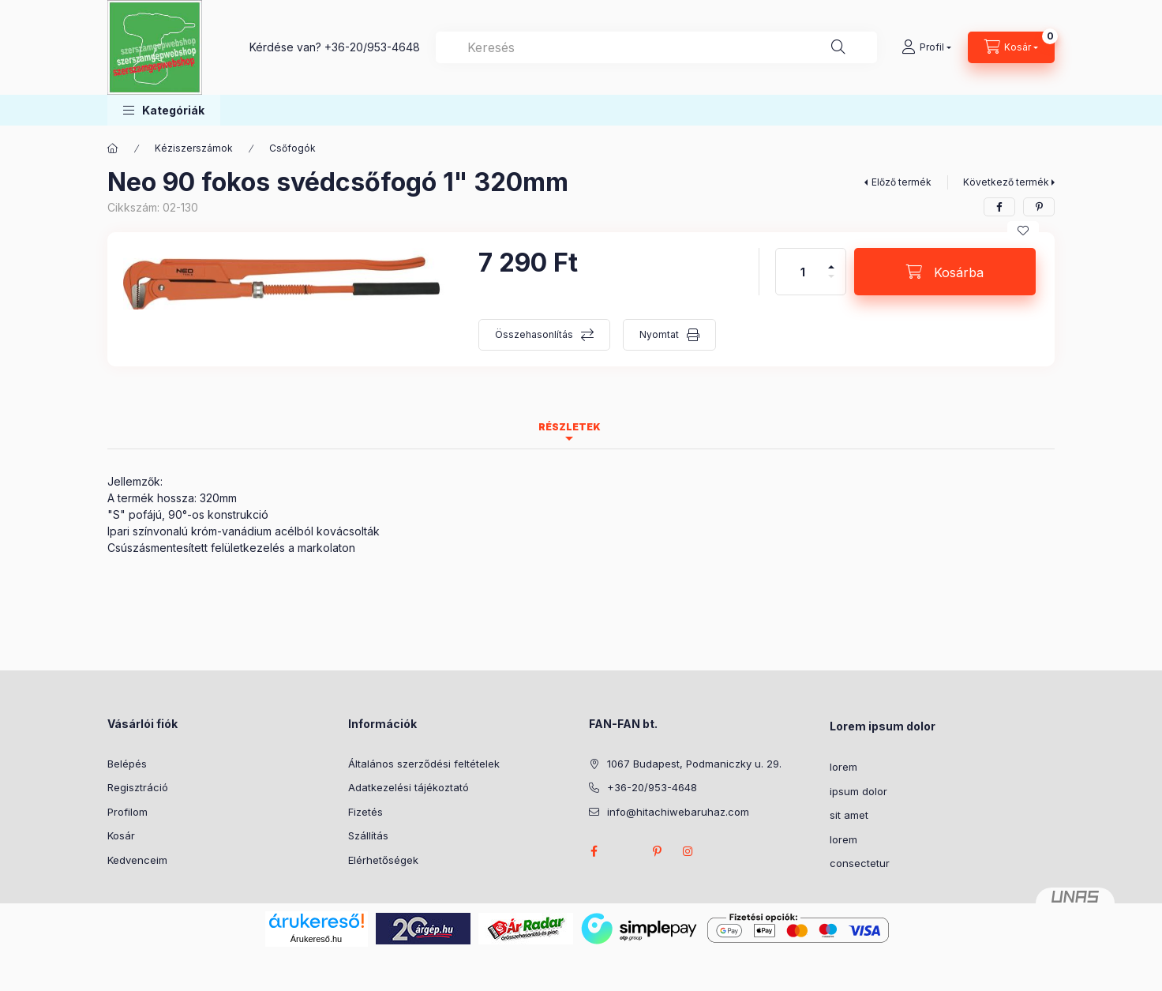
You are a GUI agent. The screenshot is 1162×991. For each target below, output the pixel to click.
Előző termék (901, 182)
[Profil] (926, 47)
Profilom (127, 811)
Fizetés (365, 811)
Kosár (121, 835)
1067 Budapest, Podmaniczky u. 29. (694, 763)
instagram (688, 851)
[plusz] (831, 260)
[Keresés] (838, 47)
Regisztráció (137, 787)
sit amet (849, 815)
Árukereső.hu (316, 939)
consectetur (860, 863)
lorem (843, 766)
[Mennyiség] (803, 272)
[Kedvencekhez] (1023, 230)
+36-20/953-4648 (372, 47)
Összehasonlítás (534, 334)
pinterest (657, 851)
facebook (593, 851)
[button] (163, 110)
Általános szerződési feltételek (424, 763)
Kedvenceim (137, 860)
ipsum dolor (858, 791)
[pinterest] (1039, 206)
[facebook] (999, 206)
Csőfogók (292, 148)
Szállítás (368, 835)
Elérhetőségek (383, 860)
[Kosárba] (945, 271)
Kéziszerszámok (194, 148)
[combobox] (656, 47)
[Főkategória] (112, 148)
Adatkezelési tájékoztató (408, 787)
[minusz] (831, 283)
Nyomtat (659, 334)
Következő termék (1006, 182)
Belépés (127, 763)
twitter (625, 851)
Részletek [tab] (569, 427)
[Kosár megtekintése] (1011, 47)
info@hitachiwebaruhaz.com (678, 811)
